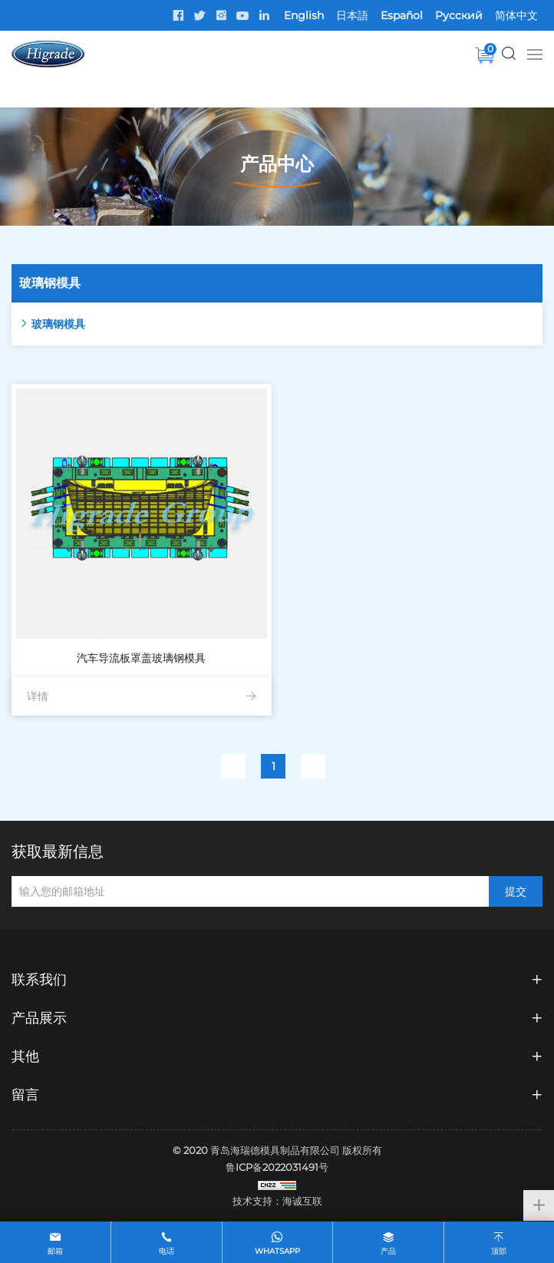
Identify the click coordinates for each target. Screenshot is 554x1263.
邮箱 (55, 1251)
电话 (166, 1251)
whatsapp (277, 1251)
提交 (515, 891)
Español (402, 15)
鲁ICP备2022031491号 (277, 1167)
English (304, 15)
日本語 (352, 15)
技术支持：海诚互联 (277, 1201)
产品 (388, 1251)
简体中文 (516, 15)
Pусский (459, 15)
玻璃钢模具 (58, 324)
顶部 (498, 1251)
